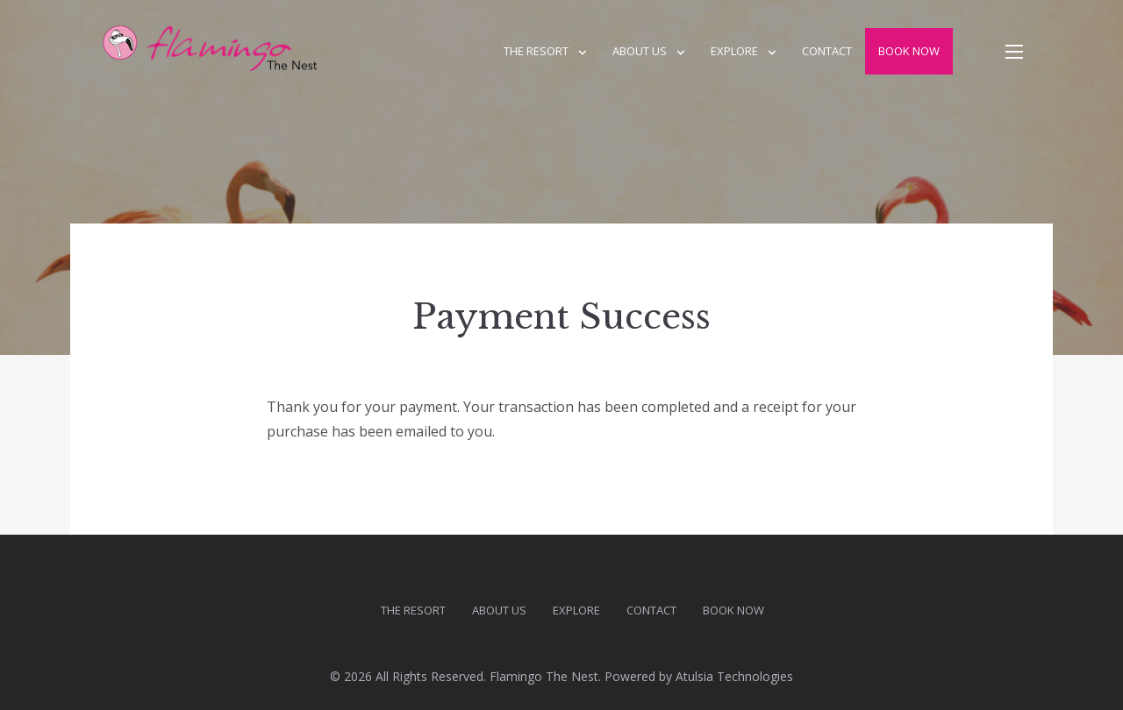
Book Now (909, 51)
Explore (734, 51)
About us (639, 51)
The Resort (536, 51)
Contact (827, 51)
